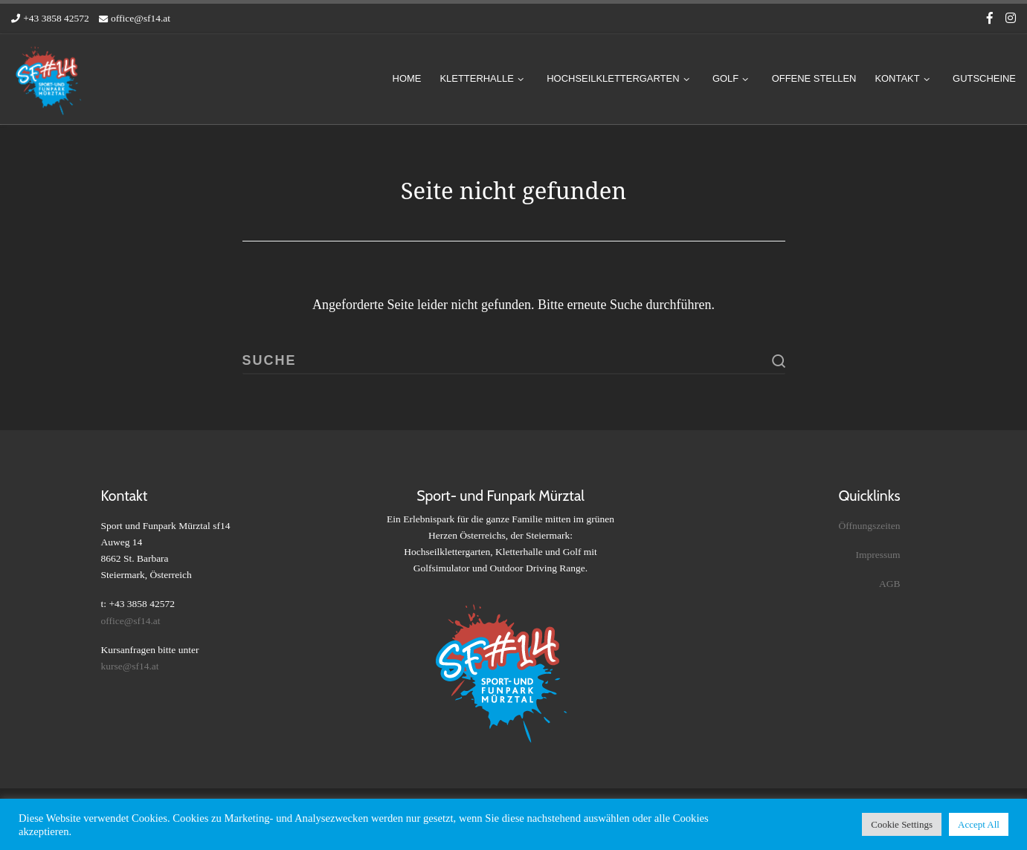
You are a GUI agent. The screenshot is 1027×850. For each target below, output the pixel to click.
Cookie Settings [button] (902, 824)
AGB (890, 583)
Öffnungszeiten (870, 525)
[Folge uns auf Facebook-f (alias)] (990, 18)
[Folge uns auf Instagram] (1010, 18)
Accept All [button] (978, 824)
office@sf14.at (131, 620)
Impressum (878, 554)
